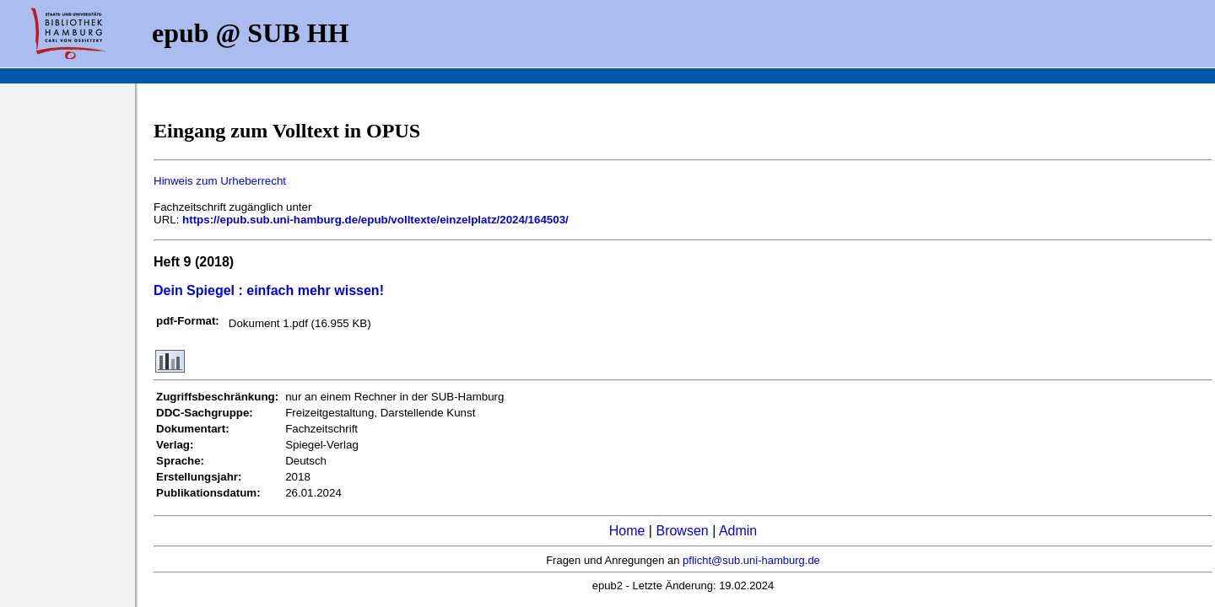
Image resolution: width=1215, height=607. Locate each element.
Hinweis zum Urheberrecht (220, 181)
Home (627, 531)
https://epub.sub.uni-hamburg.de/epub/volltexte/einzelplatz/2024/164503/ (375, 219)
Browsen (682, 531)
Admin (738, 531)
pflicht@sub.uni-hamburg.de (751, 560)
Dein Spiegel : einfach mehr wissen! (269, 290)
